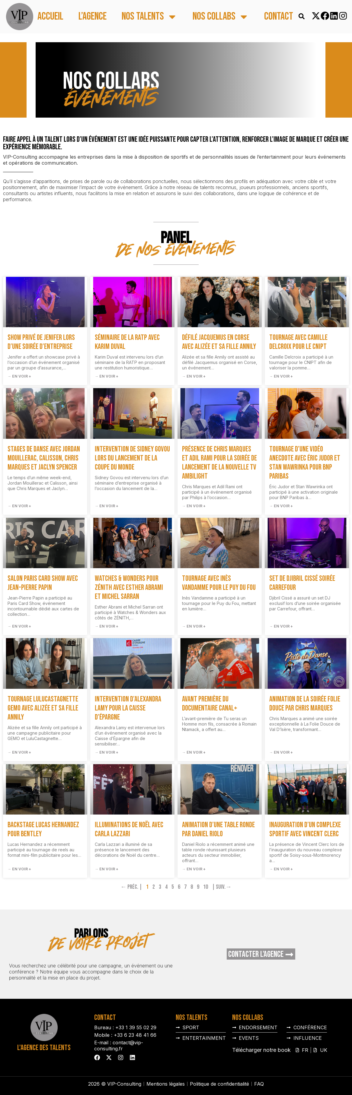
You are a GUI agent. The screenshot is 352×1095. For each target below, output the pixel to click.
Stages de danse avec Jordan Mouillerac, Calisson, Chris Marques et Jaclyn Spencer (44, 458)
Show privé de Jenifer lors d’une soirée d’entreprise (41, 342)
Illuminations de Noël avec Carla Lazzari (129, 829)
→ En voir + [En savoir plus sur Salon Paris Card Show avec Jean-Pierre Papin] (19, 626)
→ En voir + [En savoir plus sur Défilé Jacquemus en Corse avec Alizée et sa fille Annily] (194, 376)
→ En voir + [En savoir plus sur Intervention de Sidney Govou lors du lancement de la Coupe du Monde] (106, 506)
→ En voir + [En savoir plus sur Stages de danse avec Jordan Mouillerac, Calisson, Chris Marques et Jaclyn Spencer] (19, 506)
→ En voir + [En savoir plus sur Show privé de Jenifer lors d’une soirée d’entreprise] (19, 376)
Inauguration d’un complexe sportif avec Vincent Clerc (305, 829)
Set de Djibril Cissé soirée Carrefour (302, 583)
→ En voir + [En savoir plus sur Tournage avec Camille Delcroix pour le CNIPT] (281, 376)
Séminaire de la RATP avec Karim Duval (127, 342)
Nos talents (150, 16)
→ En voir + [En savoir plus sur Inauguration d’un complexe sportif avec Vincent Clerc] (281, 869)
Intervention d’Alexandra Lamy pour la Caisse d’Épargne (128, 708)
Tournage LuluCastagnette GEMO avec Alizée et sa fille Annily (43, 708)
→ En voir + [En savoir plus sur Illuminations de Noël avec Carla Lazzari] (106, 869)
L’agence (92, 16)
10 (205, 887)
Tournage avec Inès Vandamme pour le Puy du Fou (219, 583)
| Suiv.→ (222, 887)
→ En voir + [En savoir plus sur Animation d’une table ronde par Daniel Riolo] (194, 869)
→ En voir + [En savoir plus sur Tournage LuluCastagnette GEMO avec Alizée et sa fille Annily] (19, 752)
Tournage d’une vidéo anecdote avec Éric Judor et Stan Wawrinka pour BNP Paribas (304, 463)
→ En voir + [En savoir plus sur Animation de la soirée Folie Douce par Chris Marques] (281, 752)
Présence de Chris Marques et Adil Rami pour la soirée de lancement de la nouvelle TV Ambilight (219, 463)
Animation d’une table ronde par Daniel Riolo (218, 829)
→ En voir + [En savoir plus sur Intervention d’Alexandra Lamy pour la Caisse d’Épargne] (106, 752)
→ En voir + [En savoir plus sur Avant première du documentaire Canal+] (194, 752)
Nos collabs (221, 16)
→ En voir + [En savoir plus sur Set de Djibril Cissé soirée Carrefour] (281, 626)
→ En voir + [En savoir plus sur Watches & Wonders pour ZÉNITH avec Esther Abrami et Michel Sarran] (106, 626)
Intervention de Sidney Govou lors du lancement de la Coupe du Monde (132, 458)
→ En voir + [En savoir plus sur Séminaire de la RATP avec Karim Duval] (106, 376)
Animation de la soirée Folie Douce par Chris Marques (304, 704)
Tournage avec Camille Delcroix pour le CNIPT (298, 342)
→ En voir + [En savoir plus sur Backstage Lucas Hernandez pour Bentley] (19, 869)
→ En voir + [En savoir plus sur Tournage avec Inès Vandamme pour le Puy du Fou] (194, 626)
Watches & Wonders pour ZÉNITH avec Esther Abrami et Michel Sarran (129, 587)
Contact (278, 16)
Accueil (50, 16)
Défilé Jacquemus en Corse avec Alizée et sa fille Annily (219, 342)
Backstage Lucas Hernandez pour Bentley (43, 829)
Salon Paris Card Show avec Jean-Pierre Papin (43, 583)
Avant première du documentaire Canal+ (209, 704)
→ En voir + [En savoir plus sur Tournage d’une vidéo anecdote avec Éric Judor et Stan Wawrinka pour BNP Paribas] (281, 506)
